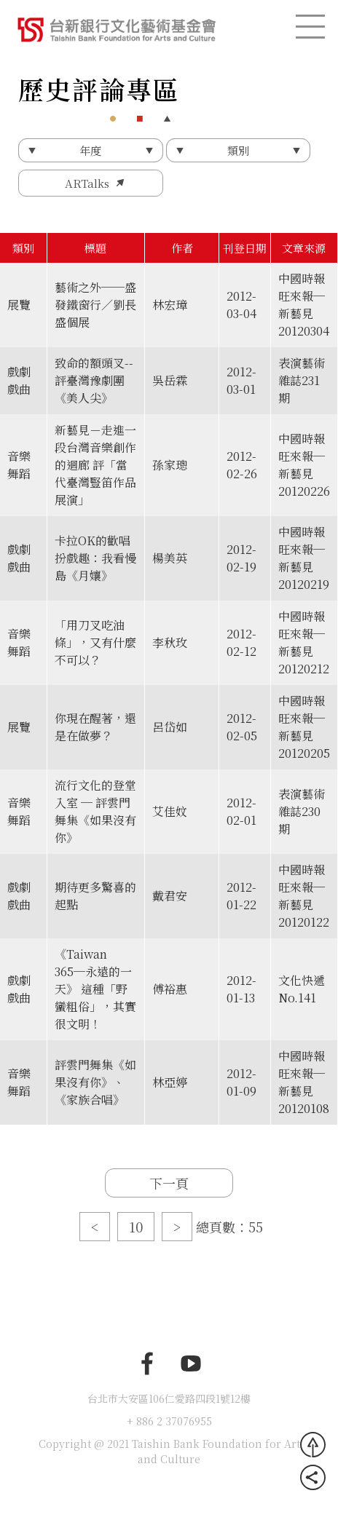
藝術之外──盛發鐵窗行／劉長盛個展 (95, 304)
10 (136, 1226)
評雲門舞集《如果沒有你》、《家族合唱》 (95, 1082)
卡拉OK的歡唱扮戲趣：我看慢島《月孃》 (95, 558)
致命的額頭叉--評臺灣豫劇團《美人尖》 (94, 380)
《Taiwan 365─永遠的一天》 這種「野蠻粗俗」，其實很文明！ (95, 989)
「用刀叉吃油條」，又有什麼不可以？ (95, 642)
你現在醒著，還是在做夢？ (95, 727)
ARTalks (87, 183)
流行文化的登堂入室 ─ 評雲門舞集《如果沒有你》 (95, 811)
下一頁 (169, 1182)
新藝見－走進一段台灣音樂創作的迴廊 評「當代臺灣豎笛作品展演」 (95, 464)
